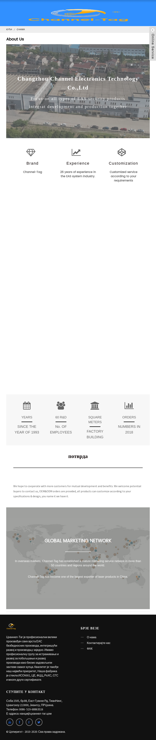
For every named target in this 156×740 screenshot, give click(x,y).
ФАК (90, 648)
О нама (21, 29)
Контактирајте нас (99, 643)
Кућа (9, 29)
